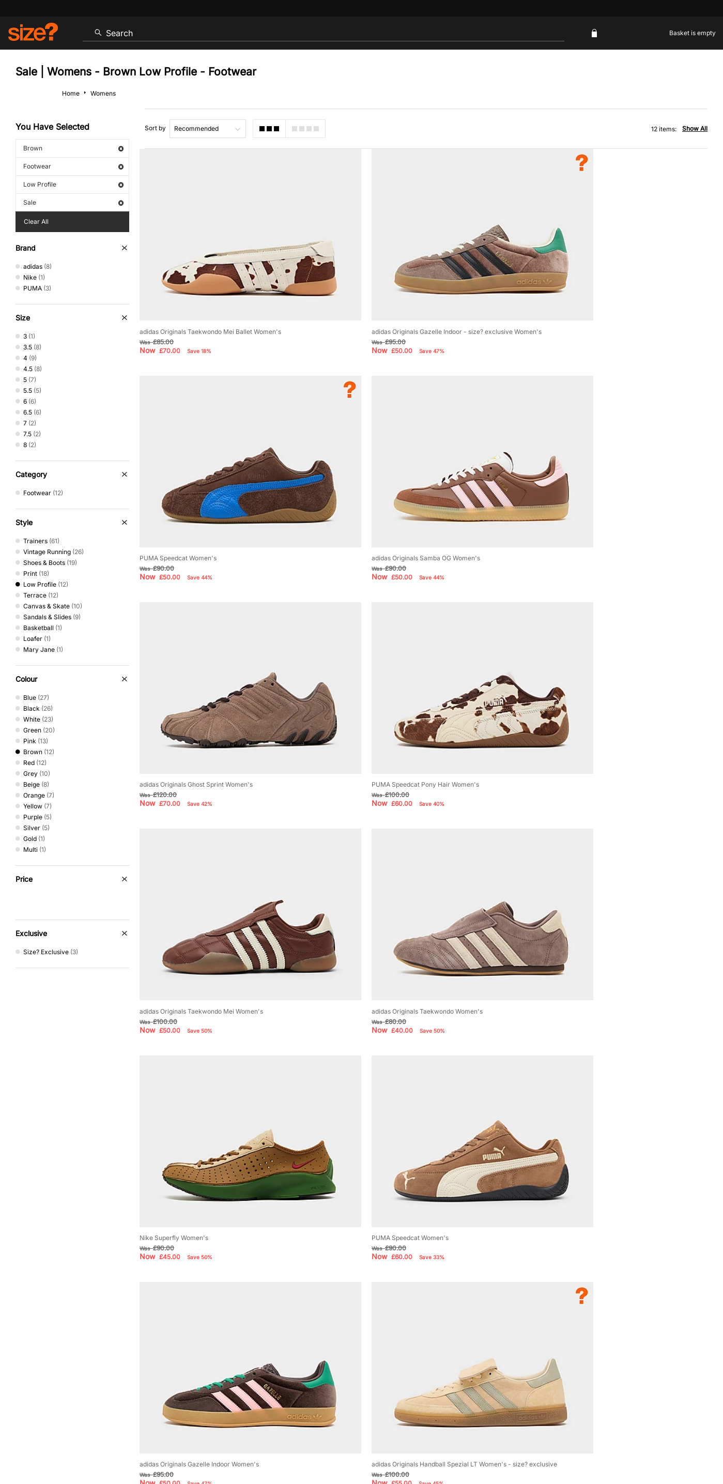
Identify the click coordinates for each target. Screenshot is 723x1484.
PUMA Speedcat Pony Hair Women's (588, 505)
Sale (73, 202)
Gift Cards (544, 1346)
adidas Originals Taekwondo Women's (393, 705)
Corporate (640, 1312)
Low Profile (73, 184)
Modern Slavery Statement (558, 1312)
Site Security (662, 1446)
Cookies (599, 1446)
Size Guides (219, 1312)
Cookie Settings (468, 1312)
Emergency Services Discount (243, 1346)
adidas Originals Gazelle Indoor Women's (397, 905)
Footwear (73, 166)
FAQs (594, 1346)
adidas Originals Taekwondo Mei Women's (201, 705)
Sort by (155, 128)
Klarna (408, 1346)
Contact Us (84, 1312)
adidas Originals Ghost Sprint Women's (394, 505)
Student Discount (146, 1346)
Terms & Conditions (343, 1346)
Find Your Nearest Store (362, 1265)
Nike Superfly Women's (569, 705)
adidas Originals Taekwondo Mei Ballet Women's (210, 305)
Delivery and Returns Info (300, 1312)
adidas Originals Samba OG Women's (194, 505)
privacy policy (400, 1194)
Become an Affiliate (473, 1346)
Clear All (36, 221)
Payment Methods (391, 1312)
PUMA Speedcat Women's (573, 305)
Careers (627, 1446)
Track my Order (151, 1312)
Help (515, 1446)
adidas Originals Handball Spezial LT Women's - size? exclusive (627, 905)
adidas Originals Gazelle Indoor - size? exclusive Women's (422, 305)
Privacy (696, 1446)
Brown (73, 148)
